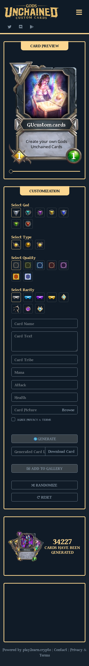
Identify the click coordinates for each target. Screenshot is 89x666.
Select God (20, 205)
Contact (60, 649)
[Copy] (44, 451)
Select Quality (23, 257)
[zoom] (44, 171)
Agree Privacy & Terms (34, 419)
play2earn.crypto (37, 649)
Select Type (21, 237)
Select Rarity (22, 289)
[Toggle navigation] (79, 12)
